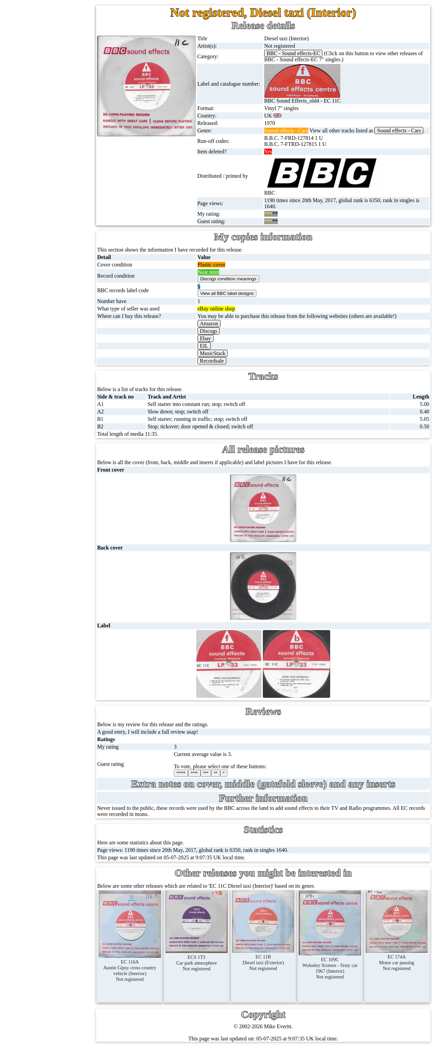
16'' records (41, 153)
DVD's (36, 234)
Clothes (37, 348)
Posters (37, 299)
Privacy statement (64, 655)
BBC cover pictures (64, 435)
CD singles (41, 104)
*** (217, 779)
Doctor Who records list (69, 484)
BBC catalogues (60, 451)
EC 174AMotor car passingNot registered (398, 962)
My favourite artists (66, 541)
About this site (60, 557)
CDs (34, 202)
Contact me (57, 606)
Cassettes (39, 186)
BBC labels (55, 419)
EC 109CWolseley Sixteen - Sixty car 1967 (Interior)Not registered (334, 968)
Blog (50, 622)
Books (36, 332)
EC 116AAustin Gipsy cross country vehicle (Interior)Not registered (143, 970)
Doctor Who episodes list (70, 500)
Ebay (215, 344)
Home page (41, 39)
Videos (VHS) (44, 218)
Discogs (219, 337)
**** (205, 779)
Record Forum (60, 574)
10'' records (41, 137)
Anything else (44, 364)
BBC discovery (59, 402)
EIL (214, 352)
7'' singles (39, 56)
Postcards (39, 283)
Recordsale (222, 367)
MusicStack (223, 359)
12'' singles (41, 72)
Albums (38, 169)
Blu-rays (38, 251)
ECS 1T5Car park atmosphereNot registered (206, 963)
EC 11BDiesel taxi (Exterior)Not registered (270, 963)
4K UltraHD (42, 267)
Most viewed (59, 590)
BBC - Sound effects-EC (300, 53)
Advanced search (63, 639)
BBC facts (54, 467)
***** (192, 779)
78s (33, 121)
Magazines (41, 316)
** (227, 779)
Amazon (219, 329)
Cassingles (40, 88)
